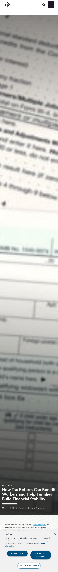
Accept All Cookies (40, 554)
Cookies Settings (29, 566)
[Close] (55, 534)
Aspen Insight (39, 524)
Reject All (17, 553)
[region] (29, 551)
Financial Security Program (31, 508)
